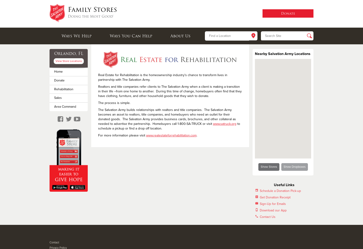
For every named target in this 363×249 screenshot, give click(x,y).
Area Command (65, 107)
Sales (58, 98)
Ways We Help (77, 36)
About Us (180, 36)
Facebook (52, 236)
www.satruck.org (224, 124)
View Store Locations (69, 61)
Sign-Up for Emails (273, 204)
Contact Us (267, 217)
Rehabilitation (63, 89)
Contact (54, 242)
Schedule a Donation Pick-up (280, 191)
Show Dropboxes (295, 167)
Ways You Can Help (131, 36)
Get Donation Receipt (275, 197)
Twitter (57, 236)
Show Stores (269, 167)
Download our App (273, 210)
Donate (59, 80)
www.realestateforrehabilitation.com (171, 135)
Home (58, 72)
